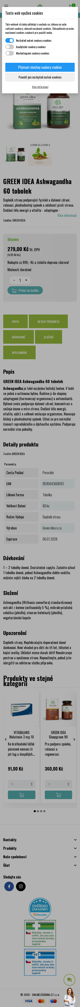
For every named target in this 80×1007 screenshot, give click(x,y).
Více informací (40, 86)
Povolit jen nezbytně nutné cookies (40, 77)
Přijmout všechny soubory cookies (40, 67)
